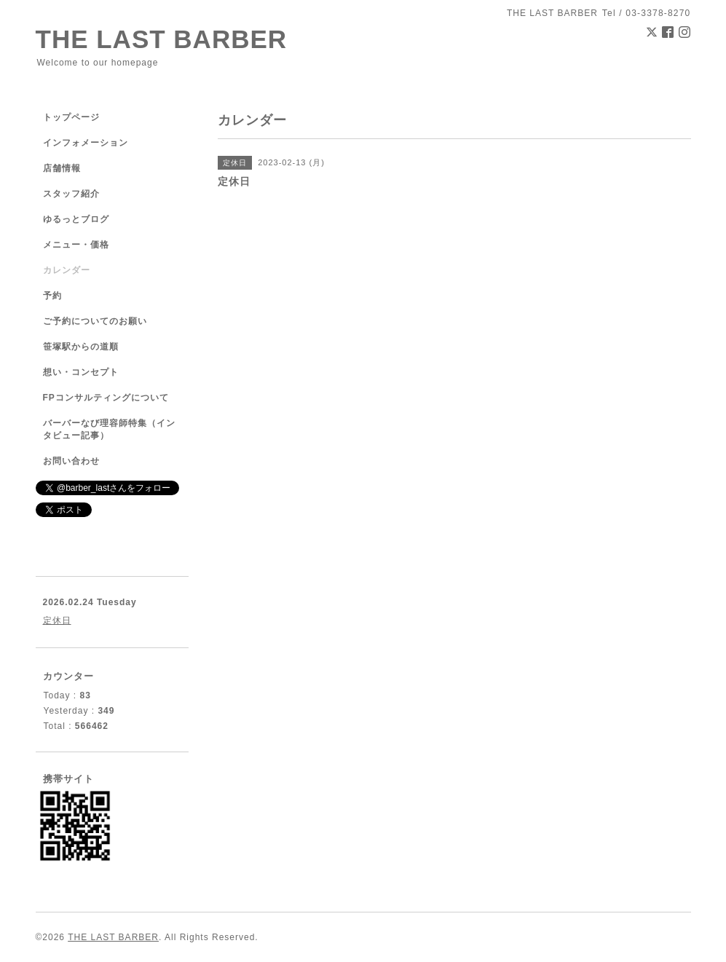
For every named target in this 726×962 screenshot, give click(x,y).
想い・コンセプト (81, 372)
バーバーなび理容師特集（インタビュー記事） (109, 429)
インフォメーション (85, 143)
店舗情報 (62, 168)
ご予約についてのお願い (95, 321)
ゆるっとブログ (76, 219)
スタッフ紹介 (71, 194)
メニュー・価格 (76, 245)
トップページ (71, 117)
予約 (52, 296)
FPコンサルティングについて (106, 398)
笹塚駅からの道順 (81, 347)
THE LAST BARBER (162, 39)
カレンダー (66, 270)
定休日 (57, 620)
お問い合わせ (71, 461)
